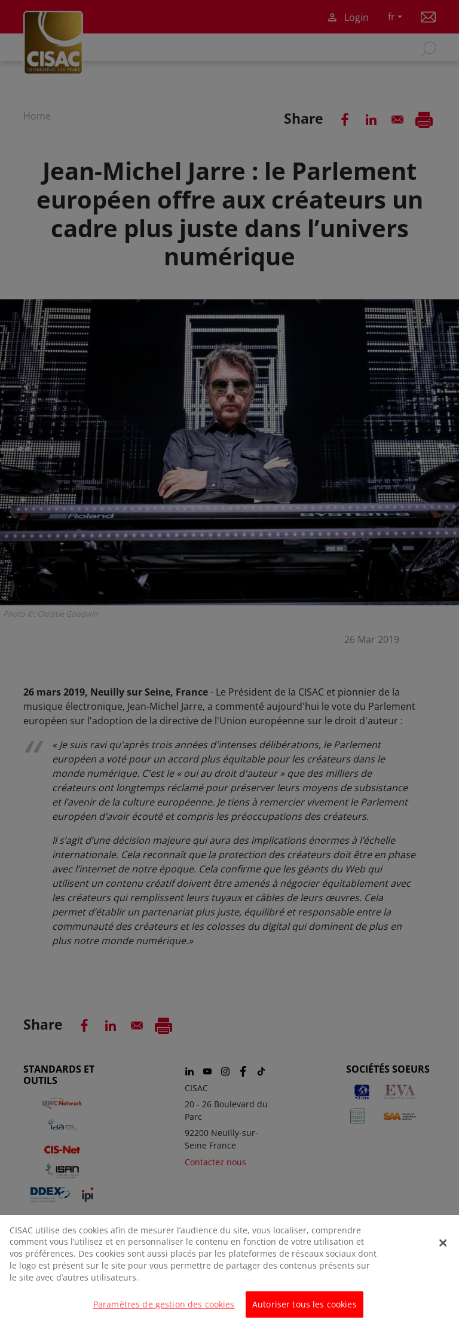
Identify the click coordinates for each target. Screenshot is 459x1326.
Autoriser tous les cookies (304, 1310)
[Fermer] (442, 1249)
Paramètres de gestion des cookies (164, 1310)
